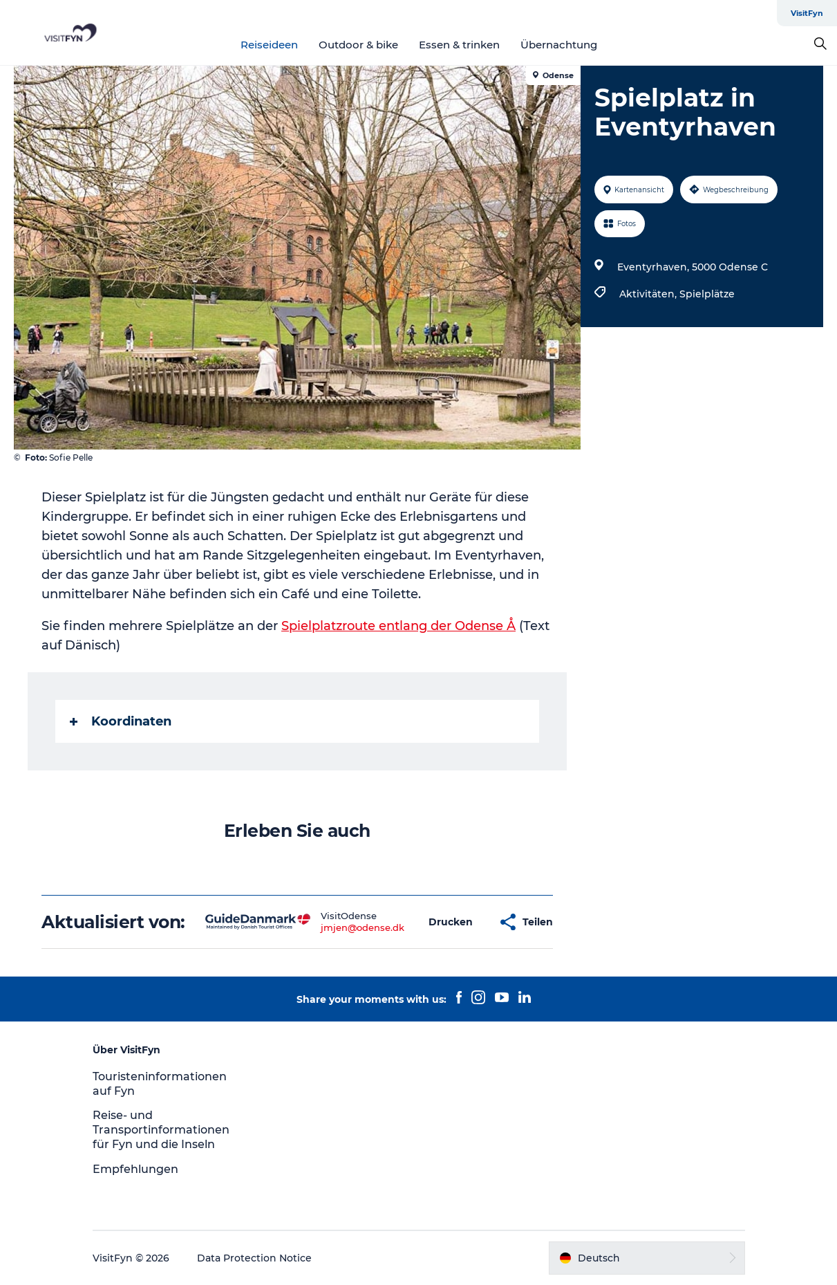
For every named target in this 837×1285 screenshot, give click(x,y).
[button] (451, 922)
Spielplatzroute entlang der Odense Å (398, 626)
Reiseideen (269, 44)
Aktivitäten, (649, 294)
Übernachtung (558, 44)
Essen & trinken (459, 44)
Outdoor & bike (358, 44)
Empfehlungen (135, 1169)
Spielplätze (707, 294)
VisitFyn (807, 13)
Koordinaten (120, 721)
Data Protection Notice (254, 1258)
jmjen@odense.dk (362, 927)
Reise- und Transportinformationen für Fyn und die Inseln (161, 1130)
